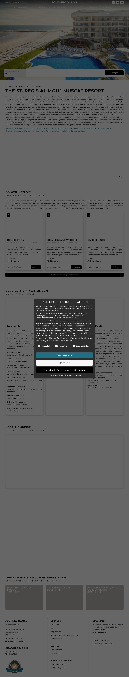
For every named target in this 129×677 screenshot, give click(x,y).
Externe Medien (81, 342)
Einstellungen (42, 337)
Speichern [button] (64, 359)
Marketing (61, 342)
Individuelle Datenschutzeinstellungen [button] (64, 366)
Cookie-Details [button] (52, 372)
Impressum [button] (78, 372)
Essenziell (43, 342)
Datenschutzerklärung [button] (65, 372)
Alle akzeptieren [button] (64, 351)
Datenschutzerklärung (46, 334)
